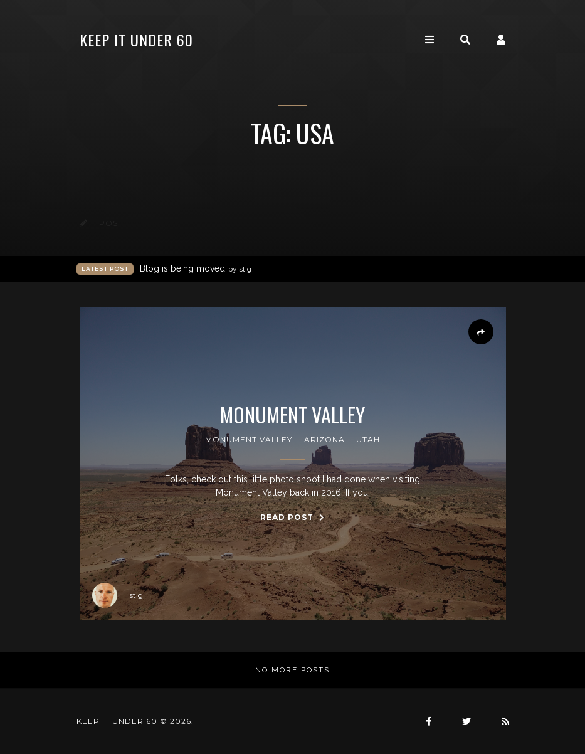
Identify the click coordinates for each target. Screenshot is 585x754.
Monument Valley (292, 415)
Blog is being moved (195, 268)
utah (368, 439)
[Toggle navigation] (429, 39)
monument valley (248, 439)
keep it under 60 (136, 39)
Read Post (292, 517)
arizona (324, 439)
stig (117, 595)
